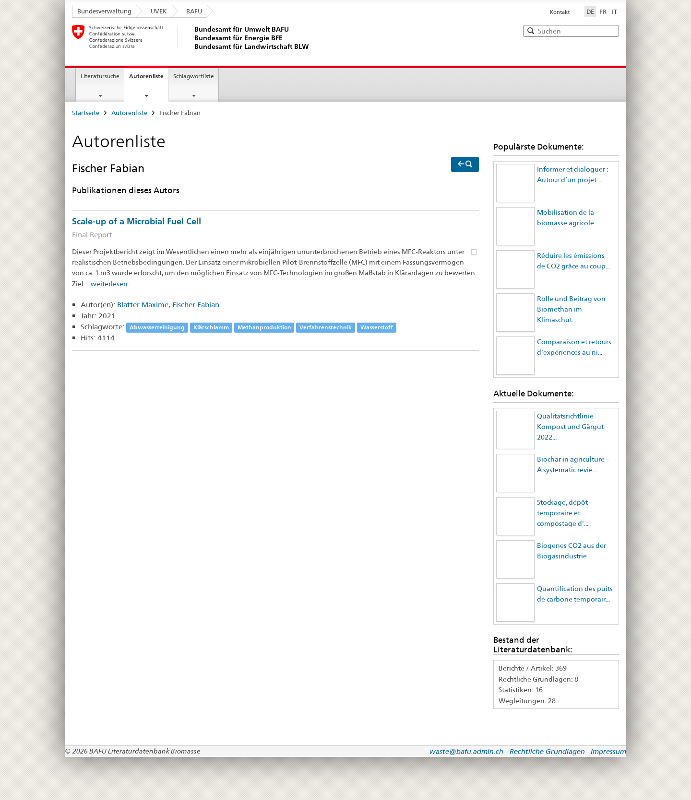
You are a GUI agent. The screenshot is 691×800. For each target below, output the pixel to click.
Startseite (85, 112)
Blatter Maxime (142, 304)
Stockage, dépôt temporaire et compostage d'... (562, 513)
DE (591, 11)
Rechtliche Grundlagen (547, 751)
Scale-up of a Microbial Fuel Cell (275, 228)
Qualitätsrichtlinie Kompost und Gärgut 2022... (570, 426)
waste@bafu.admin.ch (466, 751)
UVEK (159, 11)
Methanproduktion (264, 327)
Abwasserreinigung (157, 327)
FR (603, 11)
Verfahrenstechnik (325, 327)
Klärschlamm (211, 327)
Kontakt (560, 12)
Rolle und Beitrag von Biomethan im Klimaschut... (571, 309)
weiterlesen (109, 284)
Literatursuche (100, 76)
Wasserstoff (376, 327)
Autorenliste (146, 76)
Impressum (608, 751)
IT (614, 11)
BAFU (194, 11)
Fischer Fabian (195, 304)
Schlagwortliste (193, 76)
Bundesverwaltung (104, 11)
